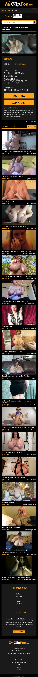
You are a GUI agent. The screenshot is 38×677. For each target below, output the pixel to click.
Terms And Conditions (19, 651)
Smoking (26, 90)
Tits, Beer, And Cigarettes (11, 527)
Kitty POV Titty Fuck (9, 201)
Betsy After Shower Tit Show (12, 351)
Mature (16, 90)
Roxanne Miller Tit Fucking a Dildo (14, 226)
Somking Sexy (7, 326)
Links (19, 670)
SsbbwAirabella (30, 405)
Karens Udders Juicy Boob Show (13, 552)
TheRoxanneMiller (29, 328)
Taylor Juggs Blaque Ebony (26, 579)
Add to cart (19, 102)
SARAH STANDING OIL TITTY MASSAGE (17, 276)
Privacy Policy (19, 660)
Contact (19, 667)
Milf (21, 90)
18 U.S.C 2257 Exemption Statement (19, 653)
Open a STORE (19, 632)
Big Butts (19, 596)
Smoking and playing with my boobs (15, 301)
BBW (19, 601)
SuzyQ (33, 378)
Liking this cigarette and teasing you (14, 176)
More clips (32, 126)
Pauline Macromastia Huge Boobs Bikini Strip (18, 427)
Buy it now (19, 96)
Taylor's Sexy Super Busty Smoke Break (16, 577)
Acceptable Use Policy (19, 662)
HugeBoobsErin (30, 178)
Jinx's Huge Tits (30, 530)
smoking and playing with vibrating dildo (16, 251)
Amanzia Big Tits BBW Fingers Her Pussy (16, 151)
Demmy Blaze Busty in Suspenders (14, 477)
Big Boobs (19, 594)
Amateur (19, 604)
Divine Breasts (20, 64)
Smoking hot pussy (8, 502)
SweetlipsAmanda (29, 253)
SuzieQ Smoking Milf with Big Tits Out (15, 376)
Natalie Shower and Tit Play (12, 452)
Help (19, 665)
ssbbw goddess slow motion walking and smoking (16, 401)
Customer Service (19, 648)
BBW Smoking (8, 90)
